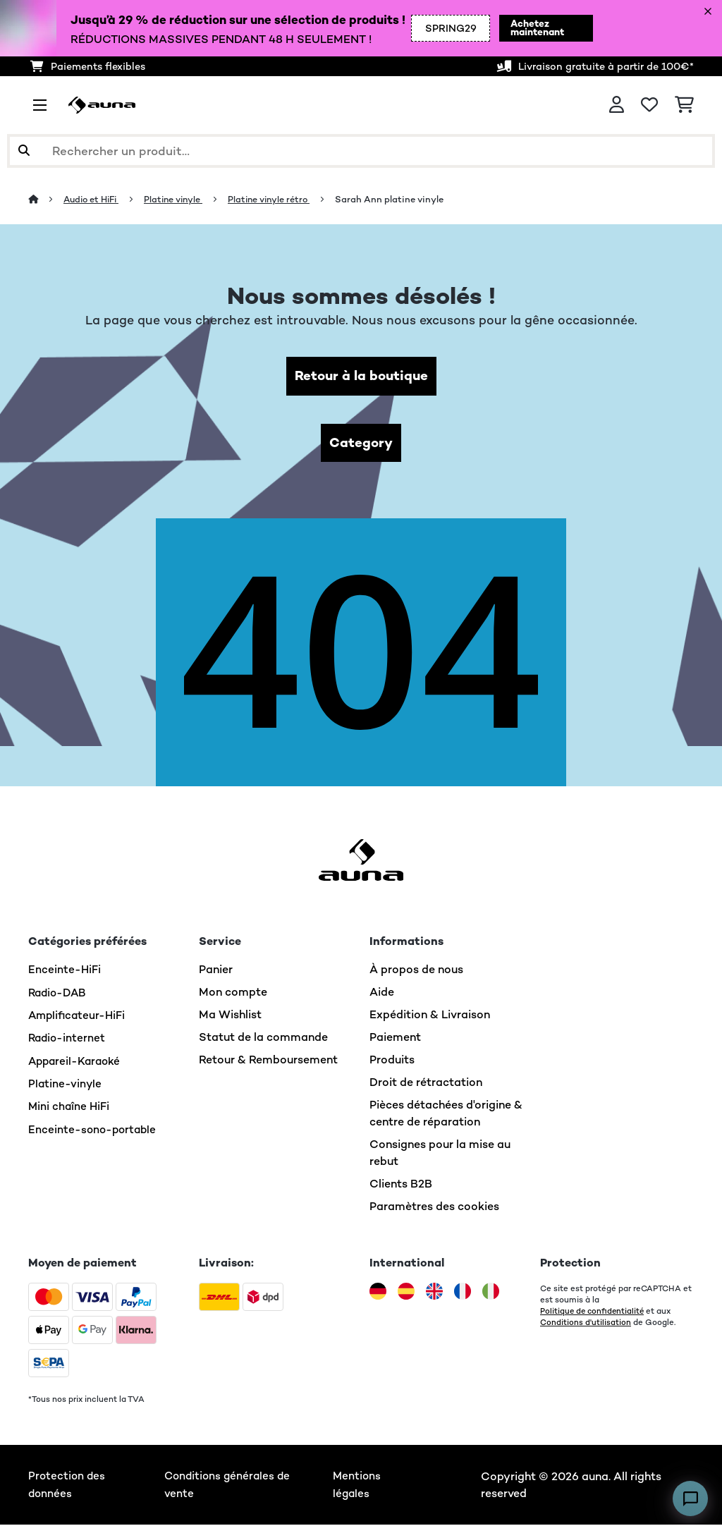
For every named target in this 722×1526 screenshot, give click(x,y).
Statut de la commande (263, 1039)
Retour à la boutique (361, 376)
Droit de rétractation (425, 1084)
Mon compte (233, 994)
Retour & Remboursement (268, 1061)
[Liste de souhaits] (649, 105)
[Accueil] (46, 199)
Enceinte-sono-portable (94, 1129)
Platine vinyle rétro (279, 199)
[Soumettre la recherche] (24, 150)
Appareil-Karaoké (76, 1061)
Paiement (395, 1039)
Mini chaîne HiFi (69, 1106)
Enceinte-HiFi (65, 971)
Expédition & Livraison (429, 1016)
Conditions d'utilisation (585, 1324)
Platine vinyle (180, 199)
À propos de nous (416, 971)
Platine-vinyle (65, 1084)
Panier (216, 971)
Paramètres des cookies (434, 1208)
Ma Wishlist (230, 1016)
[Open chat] (690, 1498)
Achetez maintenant (528, 28)
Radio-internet (68, 1039)
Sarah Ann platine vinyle (401, 199)
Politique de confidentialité (593, 1313)
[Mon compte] (616, 105)
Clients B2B (400, 1185)
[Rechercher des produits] (361, 151)
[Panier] (684, 105)
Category (361, 444)
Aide (381, 994)
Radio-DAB (59, 994)
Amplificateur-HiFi (78, 1016)
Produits (392, 1061)
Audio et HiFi (94, 199)
